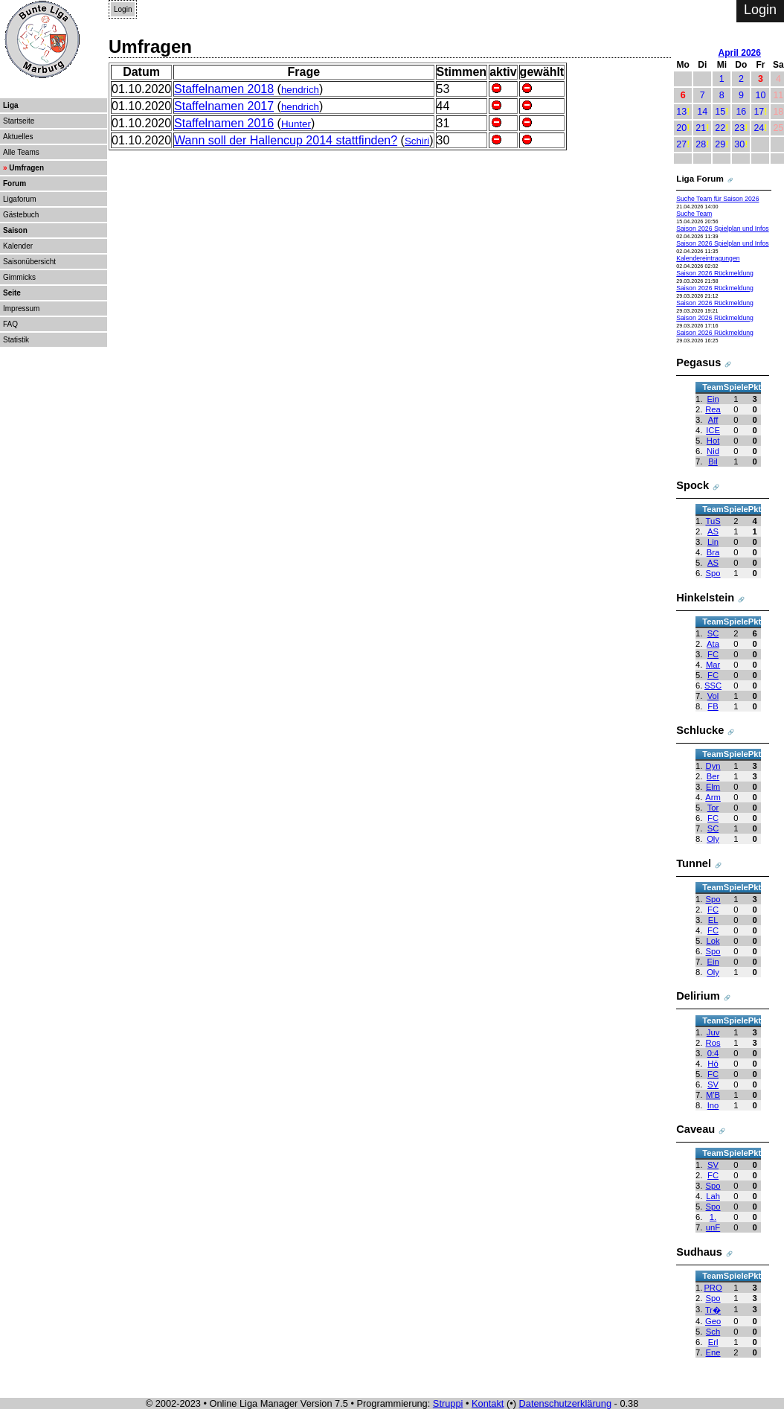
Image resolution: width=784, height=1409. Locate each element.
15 (720, 111)
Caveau (695, 1129)
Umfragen (26, 168)
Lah (713, 1196)
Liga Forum (700, 178)
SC (713, 633)
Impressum (21, 308)
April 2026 (740, 53)
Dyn (713, 765)
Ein (713, 398)
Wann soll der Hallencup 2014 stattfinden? (285, 140)
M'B (713, 1094)
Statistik (16, 340)
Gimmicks (19, 277)
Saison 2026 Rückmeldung (715, 273)
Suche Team (694, 213)
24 (759, 128)
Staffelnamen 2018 (224, 89)
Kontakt (488, 1403)
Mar (713, 664)
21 (700, 128)
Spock (692, 485)
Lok (712, 940)
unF (713, 1227)
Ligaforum (19, 199)
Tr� (713, 1310)
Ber (713, 776)
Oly (713, 838)
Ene (713, 1352)
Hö (712, 1063)
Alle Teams (21, 152)
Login (123, 9)
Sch (713, 1331)
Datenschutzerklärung (565, 1403)
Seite (12, 293)
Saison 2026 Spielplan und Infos (722, 228)
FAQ (10, 324)
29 (720, 144)
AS (713, 531)
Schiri (417, 141)
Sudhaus (699, 1252)
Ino (713, 1105)
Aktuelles (18, 136)
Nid (713, 451)
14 (702, 111)
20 (681, 128)
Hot (713, 440)
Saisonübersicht (29, 262)
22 (720, 128)
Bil (712, 461)
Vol (713, 695)
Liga (11, 105)
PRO (713, 1287)
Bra (713, 552)
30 (739, 144)
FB (712, 706)
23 (739, 128)
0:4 (713, 1053)
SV (713, 1084)
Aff (713, 419)
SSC (713, 685)
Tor (713, 807)
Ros (713, 1042)
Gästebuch (21, 215)
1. (713, 1216)
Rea (713, 409)
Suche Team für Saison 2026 (717, 198)
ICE (713, 430)
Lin (713, 541)
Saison (15, 230)
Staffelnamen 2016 (224, 123)
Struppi (448, 1403)
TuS (712, 521)
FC (713, 654)
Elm (713, 786)
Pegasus (698, 362)
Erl (713, 1342)
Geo (713, 1321)
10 (760, 95)
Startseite (18, 121)
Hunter (296, 124)
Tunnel (693, 863)
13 (681, 111)
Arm (713, 797)
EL (713, 920)
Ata (713, 643)
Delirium (697, 996)
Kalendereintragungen (707, 258)
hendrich (300, 89)
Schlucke (700, 730)
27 (681, 144)
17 (759, 111)
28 (700, 144)
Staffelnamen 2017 (224, 106)
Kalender (18, 246)
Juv (713, 1032)
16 (741, 111)
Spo (713, 573)
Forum (14, 183)
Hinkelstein (705, 598)
